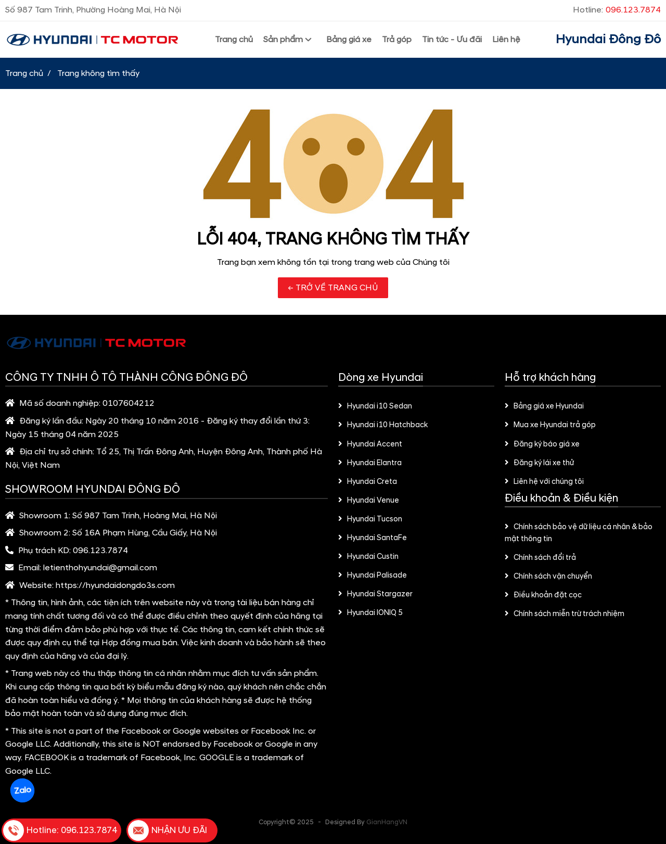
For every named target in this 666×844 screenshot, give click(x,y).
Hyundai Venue (368, 500)
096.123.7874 (100, 550)
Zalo (22, 790)
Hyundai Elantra (370, 463)
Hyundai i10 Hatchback (383, 425)
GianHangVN (386, 822)
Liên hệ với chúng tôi (544, 482)
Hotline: (617, 10)
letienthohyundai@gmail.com (100, 567)
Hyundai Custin (368, 556)
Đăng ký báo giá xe (542, 444)
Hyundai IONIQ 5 (370, 613)
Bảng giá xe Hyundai (544, 406)
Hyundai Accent (370, 444)
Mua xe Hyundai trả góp (550, 425)
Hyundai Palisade (372, 575)
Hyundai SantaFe (372, 538)
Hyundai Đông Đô (608, 39)
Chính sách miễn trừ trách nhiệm (564, 614)
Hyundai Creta (367, 482)
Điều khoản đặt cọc (543, 595)
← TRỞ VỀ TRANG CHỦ (333, 288)
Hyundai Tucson (370, 519)
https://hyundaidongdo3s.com (115, 585)
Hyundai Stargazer (375, 594)
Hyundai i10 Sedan (375, 406)
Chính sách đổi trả (540, 557)
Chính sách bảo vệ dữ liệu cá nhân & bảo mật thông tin (578, 533)
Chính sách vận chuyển (548, 576)
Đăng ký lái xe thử (539, 463)
